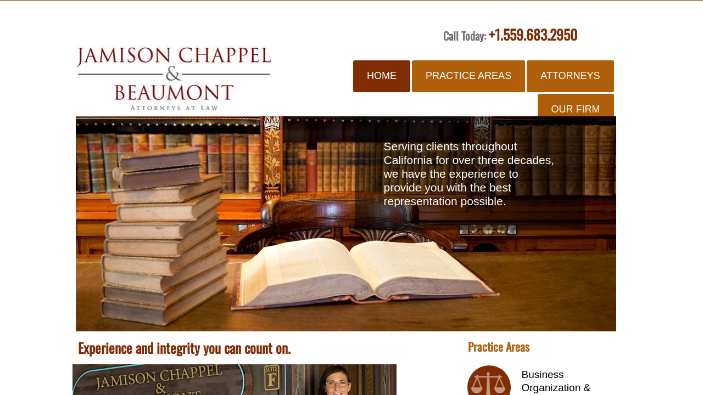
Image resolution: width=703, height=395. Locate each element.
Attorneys (570, 75)
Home (382, 75)
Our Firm (575, 109)
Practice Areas (468, 75)
